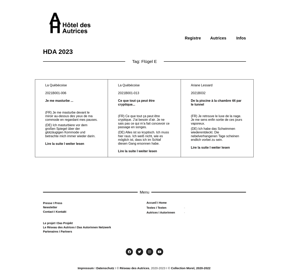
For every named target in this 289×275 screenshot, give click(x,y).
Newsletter (50, 207)
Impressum (86, 268)
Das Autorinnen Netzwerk (93, 227)
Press (58, 203)
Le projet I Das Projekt (58, 223)
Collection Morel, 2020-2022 (191, 268)
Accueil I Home (157, 202)
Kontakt (60, 211)
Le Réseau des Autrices (59, 227)
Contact (48, 211)
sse (50, 203)
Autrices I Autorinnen (161, 212)
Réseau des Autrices (134, 268)
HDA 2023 (58, 51)
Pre (45, 203)
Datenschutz (105, 268)
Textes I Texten (156, 207)
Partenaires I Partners (57, 231)
